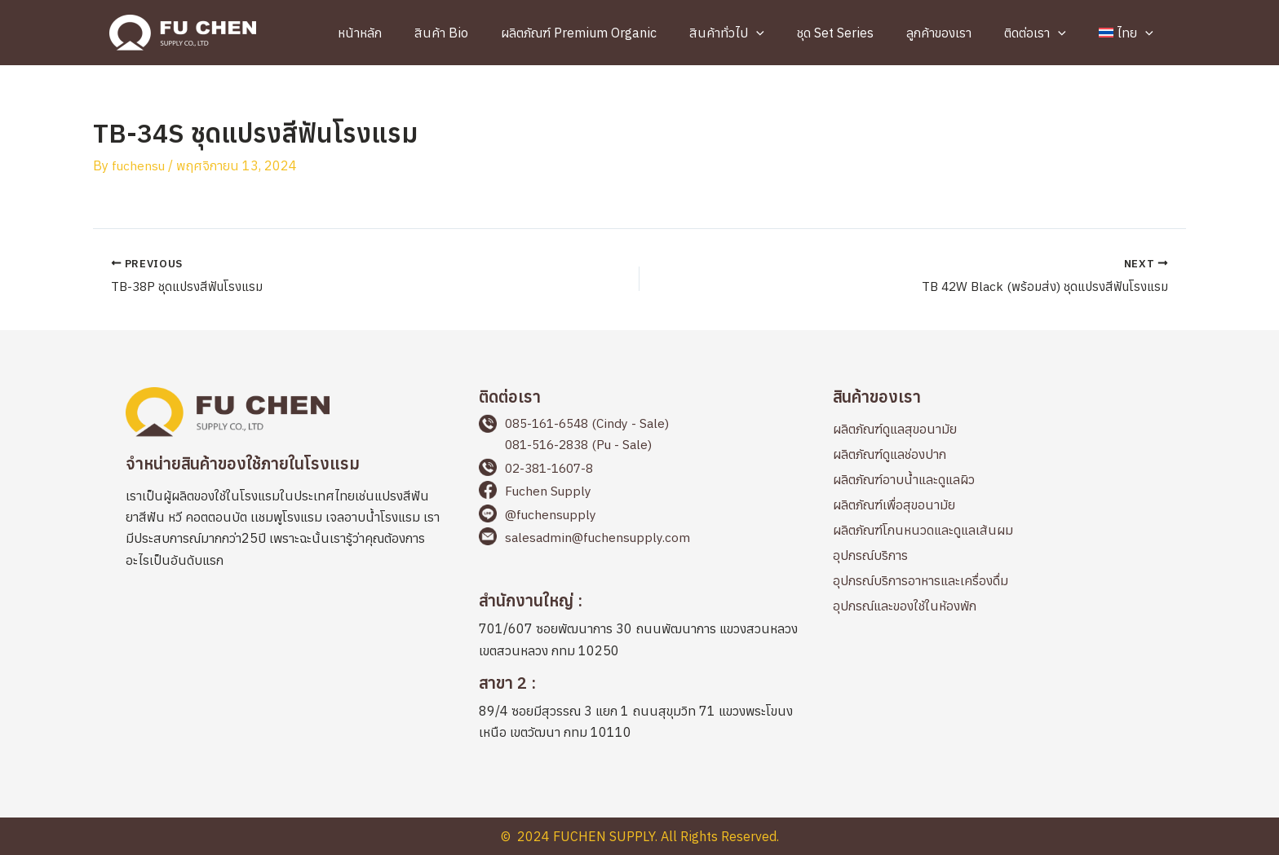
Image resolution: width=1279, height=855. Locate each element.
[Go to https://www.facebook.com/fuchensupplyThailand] (639, 493)
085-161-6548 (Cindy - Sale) (592, 423)
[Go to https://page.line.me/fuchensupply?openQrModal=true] (639, 518)
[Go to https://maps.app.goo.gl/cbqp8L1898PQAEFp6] (639, 710)
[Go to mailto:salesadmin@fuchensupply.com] (639, 541)
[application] (793, 32)
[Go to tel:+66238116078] (639, 470)
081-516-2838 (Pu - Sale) (583, 444)
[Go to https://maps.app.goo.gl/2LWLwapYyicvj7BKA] (639, 628)
